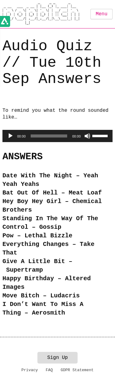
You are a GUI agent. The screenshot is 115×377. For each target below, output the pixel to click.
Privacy (29, 370)
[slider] (49, 136)
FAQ (49, 370)
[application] (57, 136)
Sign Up (57, 357)
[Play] (10, 136)
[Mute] (87, 136)
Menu (101, 14)
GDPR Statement (77, 370)
